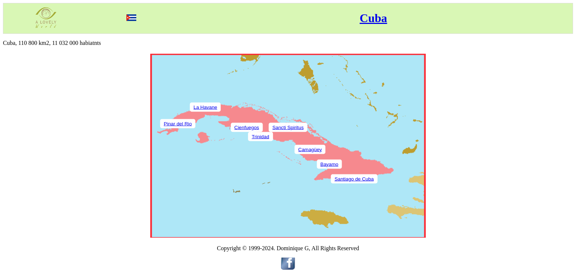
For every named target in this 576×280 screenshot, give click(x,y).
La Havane (205, 107)
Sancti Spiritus (287, 127)
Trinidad (260, 136)
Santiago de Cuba (354, 178)
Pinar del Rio (178, 123)
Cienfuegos (246, 127)
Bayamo (329, 164)
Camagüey (310, 149)
